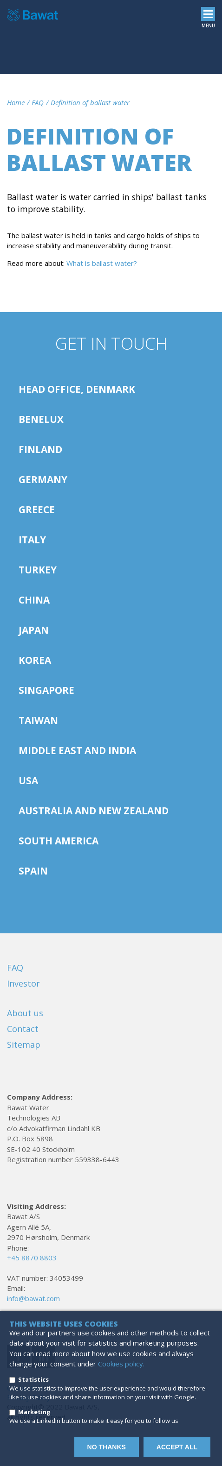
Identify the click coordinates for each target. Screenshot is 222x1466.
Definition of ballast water (90, 102)
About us (25, 1013)
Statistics (33, 1379)
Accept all (177, 1447)
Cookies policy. (121, 1363)
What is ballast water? (101, 263)
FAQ (38, 102)
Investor (23, 983)
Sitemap (23, 1044)
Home (16, 102)
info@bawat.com (33, 1298)
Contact (23, 1028)
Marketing (34, 1412)
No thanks (106, 1447)
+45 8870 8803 (32, 1257)
